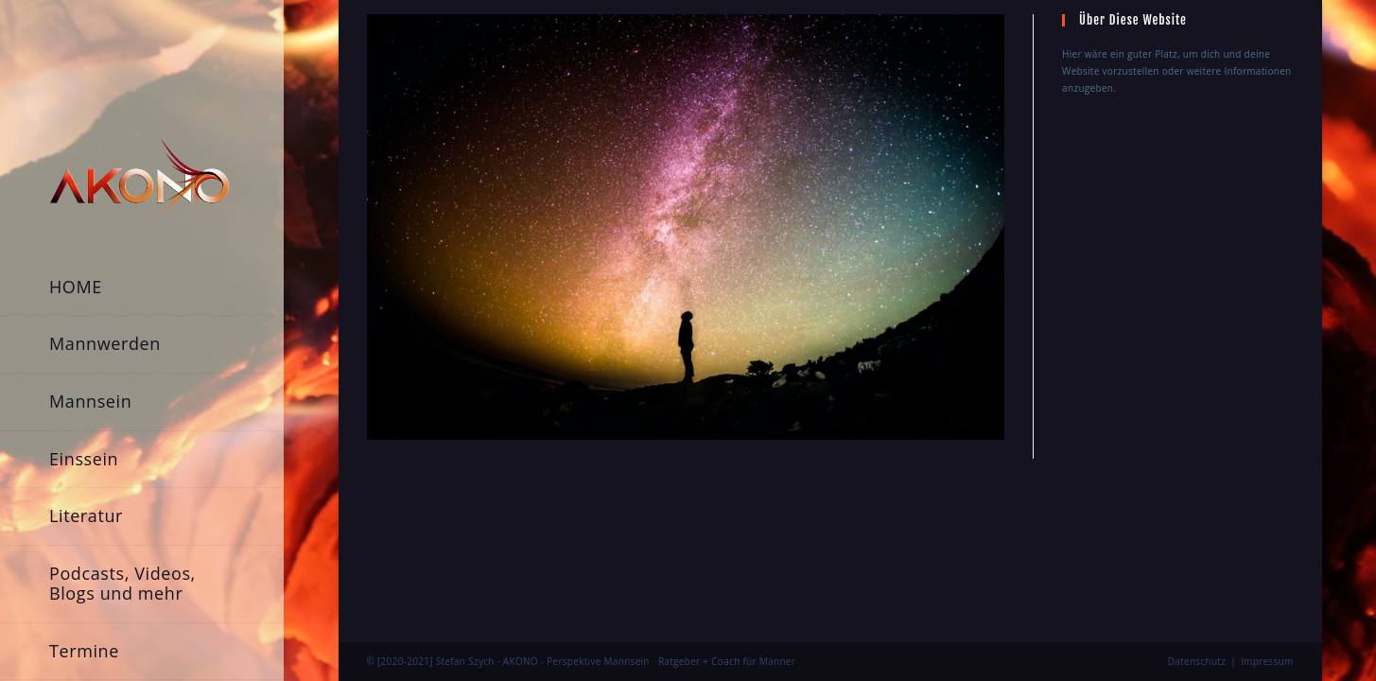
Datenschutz (1197, 487)
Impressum (1267, 487)
